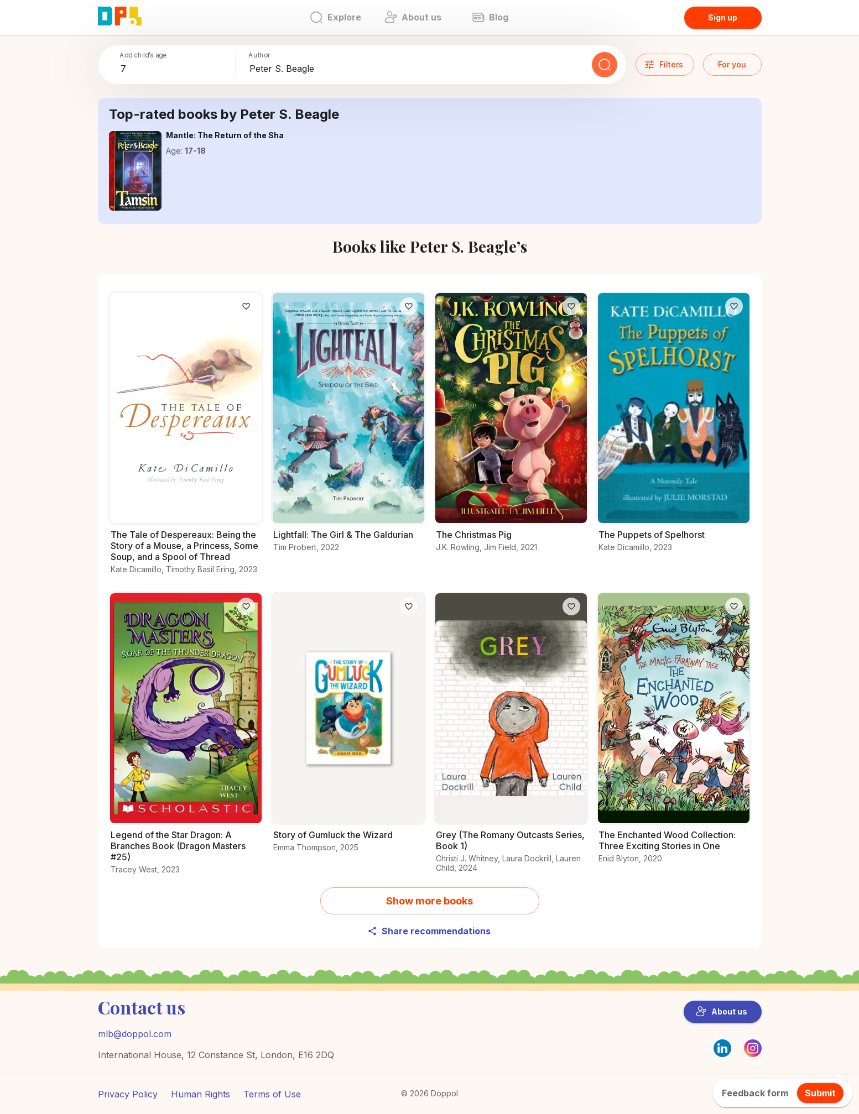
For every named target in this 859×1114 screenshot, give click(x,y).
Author (259, 55)
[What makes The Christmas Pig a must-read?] (511, 428)
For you (732, 64)
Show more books (429, 901)
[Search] (604, 64)
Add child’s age (142, 55)
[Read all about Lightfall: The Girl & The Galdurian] (348, 428)
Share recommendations (429, 931)
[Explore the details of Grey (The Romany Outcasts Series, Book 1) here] (511, 739)
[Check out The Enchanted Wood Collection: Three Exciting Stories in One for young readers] (674, 734)
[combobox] (176, 69)
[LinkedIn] (722, 1048)
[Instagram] (753, 1053)
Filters (663, 64)
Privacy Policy (128, 1094)
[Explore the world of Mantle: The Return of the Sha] (135, 171)
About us (721, 1011)
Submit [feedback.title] (820, 1093)
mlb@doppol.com (134, 1033)
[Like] (246, 306)
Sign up (722, 17)
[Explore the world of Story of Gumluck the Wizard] (348, 728)
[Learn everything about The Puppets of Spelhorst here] (674, 428)
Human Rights (200, 1094)
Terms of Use (272, 1094)
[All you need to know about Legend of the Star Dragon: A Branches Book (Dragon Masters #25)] (186, 739)
